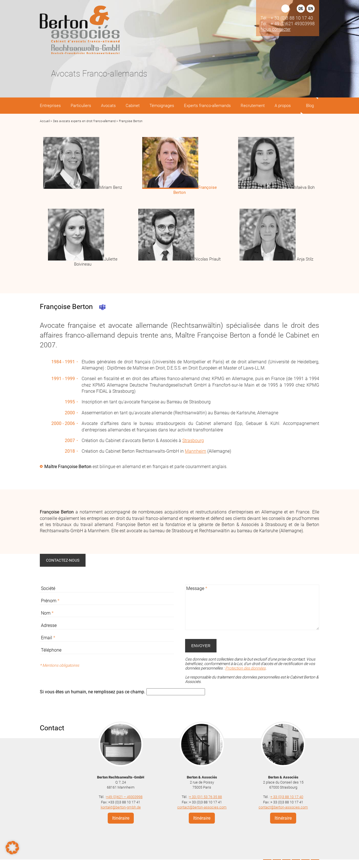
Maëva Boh (304, 187)
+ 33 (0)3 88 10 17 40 (286, 797)
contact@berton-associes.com (202, 807)
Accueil (45, 121)
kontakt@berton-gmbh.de (121, 807)
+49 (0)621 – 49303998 (124, 797)
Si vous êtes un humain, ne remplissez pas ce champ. (93, 691)
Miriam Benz (110, 187)
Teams (102, 307)
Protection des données (245, 668)
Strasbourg (193, 440)
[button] (12, 847)
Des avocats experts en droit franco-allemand (84, 121)
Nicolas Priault (207, 259)
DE (300, 8)
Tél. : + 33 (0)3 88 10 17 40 (287, 17)
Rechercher (285, 8)
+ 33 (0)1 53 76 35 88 (205, 797)
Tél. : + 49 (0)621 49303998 (288, 23)
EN (310, 8)
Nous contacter (276, 29)
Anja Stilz (304, 259)
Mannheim (195, 451)
